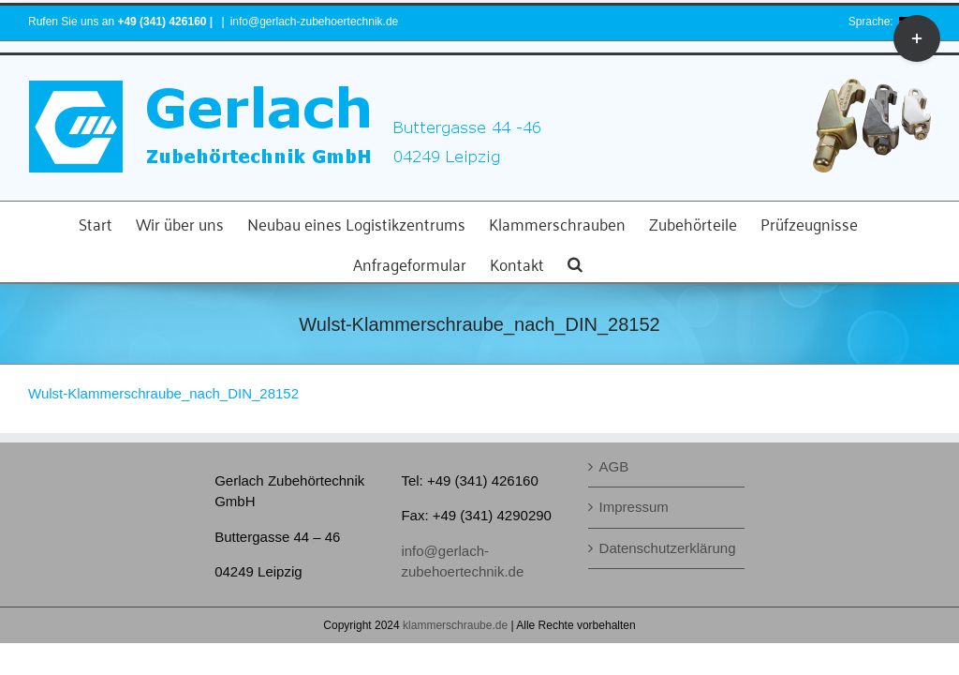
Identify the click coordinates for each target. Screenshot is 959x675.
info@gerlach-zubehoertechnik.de (314, 21)
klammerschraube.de (455, 625)
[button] (575, 262)
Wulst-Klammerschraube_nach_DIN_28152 (163, 393)
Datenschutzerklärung (667, 548)
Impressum (634, 507)
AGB (614, 466)
